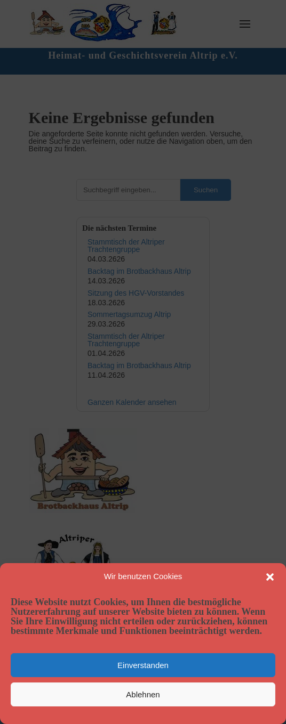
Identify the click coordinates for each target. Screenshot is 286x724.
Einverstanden (143, 665)
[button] (270, 577)
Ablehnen (143, 694)
